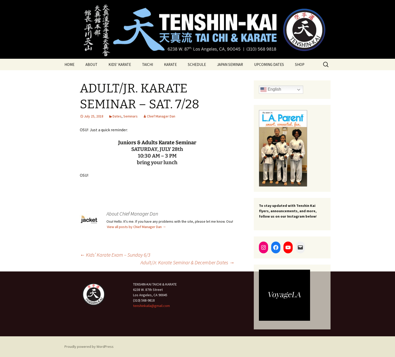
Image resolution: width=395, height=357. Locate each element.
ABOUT (91, 64)
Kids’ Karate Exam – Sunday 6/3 (115, 255)
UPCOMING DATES (269, 64)
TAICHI (147, 64)
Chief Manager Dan (161, 116)
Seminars (130, 116)
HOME (69, 64)
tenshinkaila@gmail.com (151, 305)
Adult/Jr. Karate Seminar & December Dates (187, 262)
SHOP (299, 64)
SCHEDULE (197, 64)
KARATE (170, 64)
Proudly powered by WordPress (89, 346)
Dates (117, 116)
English (270, 90)
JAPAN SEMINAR (230, 64)
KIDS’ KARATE (119, 64)
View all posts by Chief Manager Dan (136, 226)
